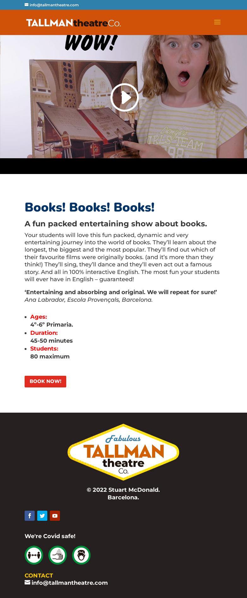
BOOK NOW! (45, 381)
